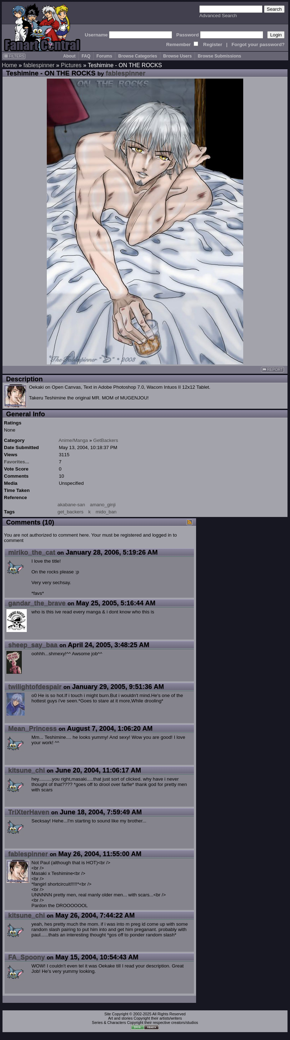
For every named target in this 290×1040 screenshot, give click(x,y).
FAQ (85, 56)
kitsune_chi (26, 770)
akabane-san (71, 504)
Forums (104, 56)
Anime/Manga (73, 440)
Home (9, 65)
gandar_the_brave (37, 603)
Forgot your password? (258, 44)
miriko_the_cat (31, 552)
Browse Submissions (219, 56)
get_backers (71, 511)
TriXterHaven (28, 812)
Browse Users (177, 56)
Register (212, 44)
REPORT (272, 369)
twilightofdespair (34, 686)
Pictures (71, 65)
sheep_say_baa (33, 644)
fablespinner (38, 65)
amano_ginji (103, 504)
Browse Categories (137, 56)
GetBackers (105, 440)
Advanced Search (218, 15)
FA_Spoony (26, 957)
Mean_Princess (32, 728)
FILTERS (14, 56)
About (69, 56)
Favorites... (16, 461)
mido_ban (106, 511)
